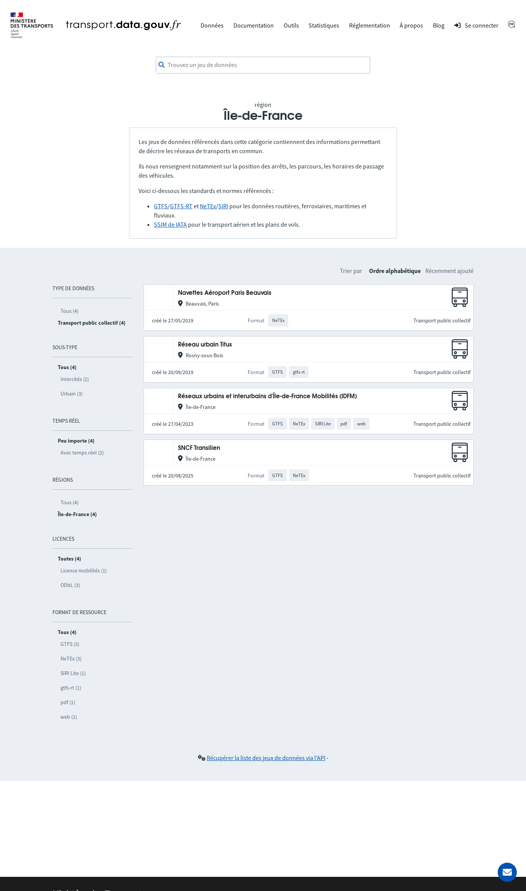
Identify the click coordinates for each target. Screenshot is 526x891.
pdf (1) (67, 702)
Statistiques (324, 25)
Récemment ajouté (449, 271)
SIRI (223, 206)
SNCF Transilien (199, 448)
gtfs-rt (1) (70, 687)
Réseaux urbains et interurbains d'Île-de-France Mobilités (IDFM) (267, 396)
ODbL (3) (70, 585)
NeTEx (208, 206)
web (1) (68, 716)
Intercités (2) (74, 379)
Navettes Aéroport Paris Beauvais (224, 293)
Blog (438, 25)
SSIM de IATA (170, 224)
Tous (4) (69, 310)
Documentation (254, 25)
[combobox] (263, 65)
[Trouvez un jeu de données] (263, 65)
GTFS (161, 206)
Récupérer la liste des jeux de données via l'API (266, 758)
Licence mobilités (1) (83, 570)
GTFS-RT (181, 206)
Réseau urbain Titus (205, 345)
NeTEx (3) (71, 658)
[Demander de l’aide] (507, 872)
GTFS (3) (69, 644)
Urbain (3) (71, 393)
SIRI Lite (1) (73, 673)
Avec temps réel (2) (82, 452)
